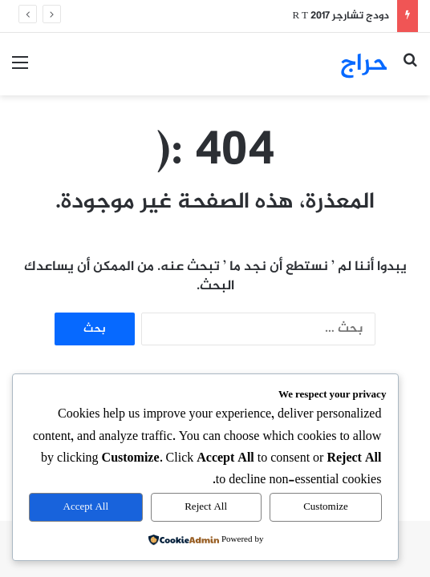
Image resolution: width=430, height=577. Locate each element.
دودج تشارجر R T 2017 (340, 16)
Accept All (85, 507)
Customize (325, 507)
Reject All (206, 507)
